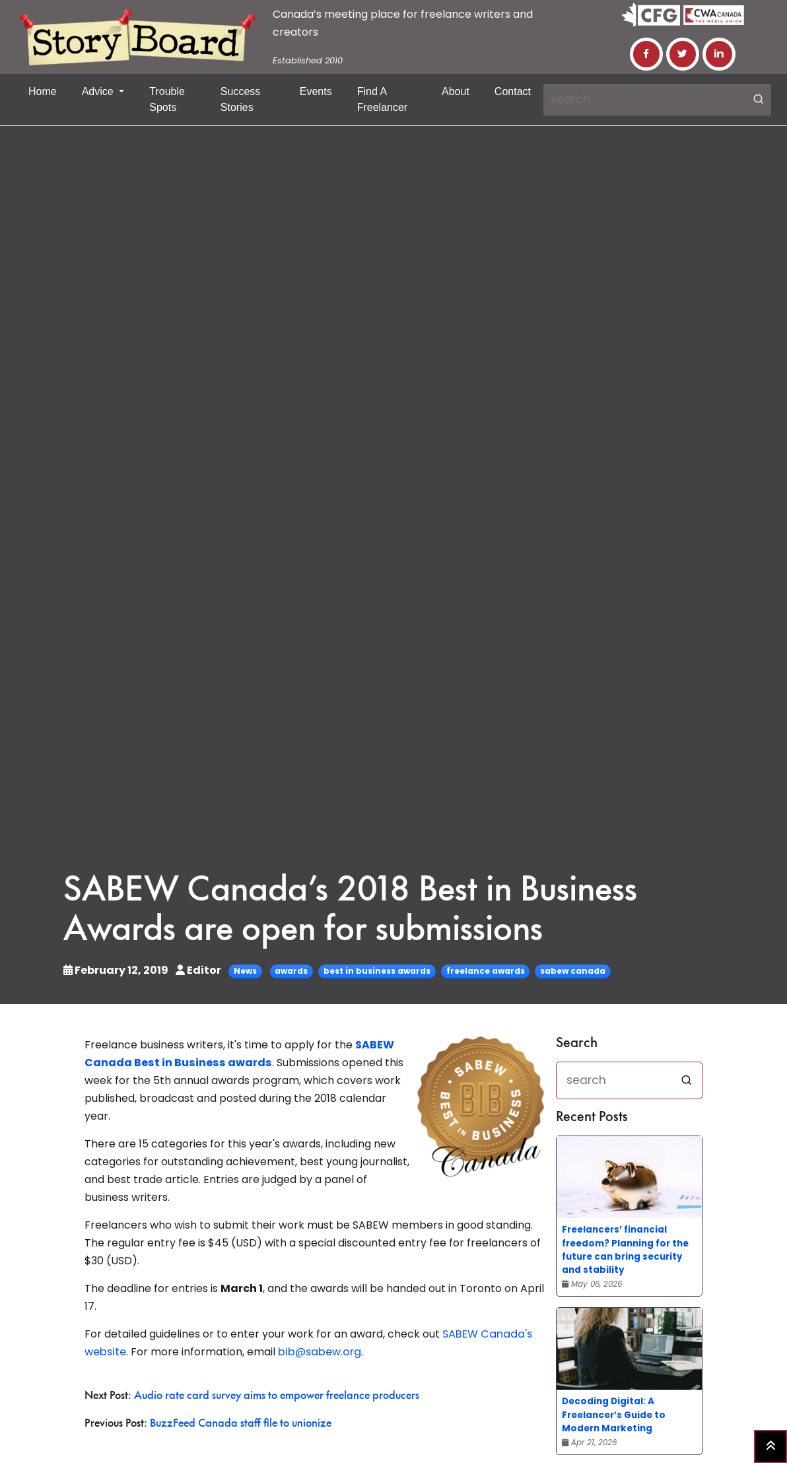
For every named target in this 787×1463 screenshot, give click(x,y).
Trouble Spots (167, 99)
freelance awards (485, 970)
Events (316, 91)
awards (291, 970)
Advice (99, 91)
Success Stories (240, 99)
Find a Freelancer (382, 99)
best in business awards (377, 970)
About (455, 91)
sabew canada (572, 970)
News (245, 970)
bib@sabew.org (318, 1351)
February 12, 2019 (116, 970)
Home (42, 91)
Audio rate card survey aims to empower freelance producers (276, 1395)
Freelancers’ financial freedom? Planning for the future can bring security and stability (625, 1249)
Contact (513, 91)
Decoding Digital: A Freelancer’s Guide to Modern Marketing (614, 1414)
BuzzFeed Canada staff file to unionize (240, 1423)
